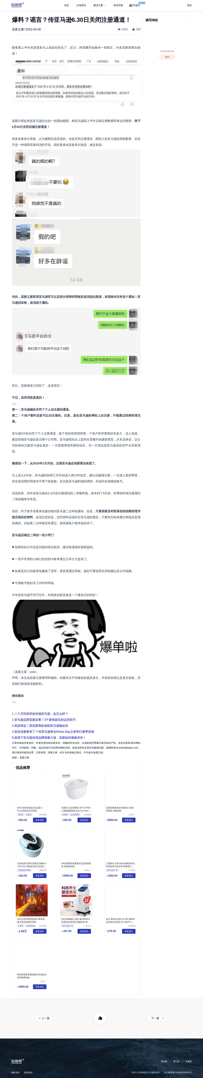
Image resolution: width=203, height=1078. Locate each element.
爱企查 (176, 1061)
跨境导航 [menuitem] (118, 5)
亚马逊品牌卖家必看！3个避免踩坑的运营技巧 (45, 719)
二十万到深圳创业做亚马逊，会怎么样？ (41, 713)
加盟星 (189, 1061)
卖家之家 (24, 757)
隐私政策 (28, 1072)
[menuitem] (100, 5)
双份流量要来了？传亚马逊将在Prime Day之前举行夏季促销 (54, 731)
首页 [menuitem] (66, 5)
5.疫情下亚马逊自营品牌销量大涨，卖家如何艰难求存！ (49, 737)
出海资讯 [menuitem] (81, 5)
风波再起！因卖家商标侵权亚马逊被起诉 (41, 725)
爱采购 (164, 1061)
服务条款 (15, 1072)
